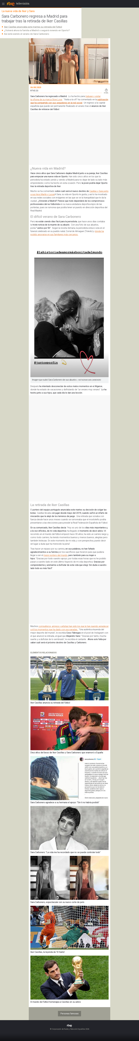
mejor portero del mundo (55, 555)
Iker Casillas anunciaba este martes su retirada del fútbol (33, 26)
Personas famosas (69, 1013)
